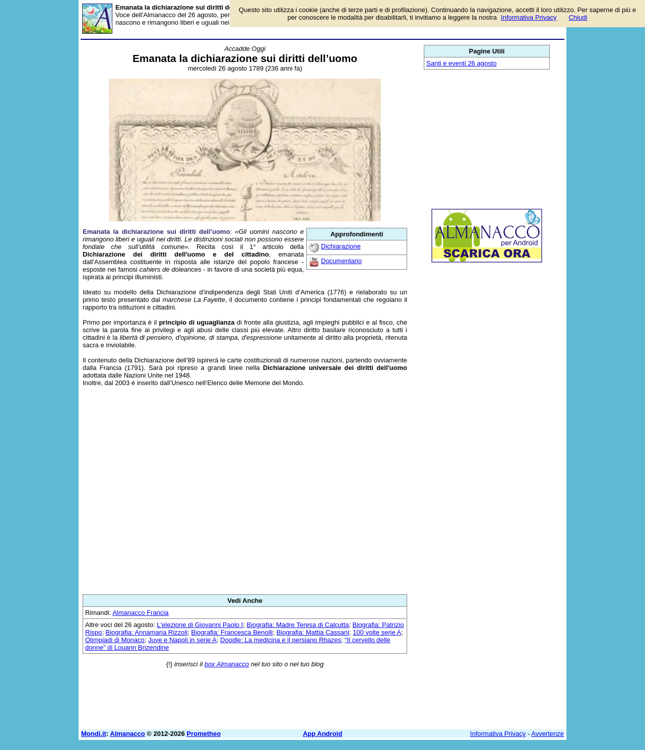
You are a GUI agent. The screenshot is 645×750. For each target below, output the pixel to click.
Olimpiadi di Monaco (115, 640)
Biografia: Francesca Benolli (232, 632)
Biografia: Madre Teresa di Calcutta (297, 625)
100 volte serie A (377, 632)
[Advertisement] (245, 490)
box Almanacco (227, 664)
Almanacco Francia (140, 612)
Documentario (341, 261)
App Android (322, 733)
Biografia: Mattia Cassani (312, 632)
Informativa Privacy (498, 733)
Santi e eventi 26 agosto (461, 63)
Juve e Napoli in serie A (182, 640)
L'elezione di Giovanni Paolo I (200, 625)
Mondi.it (93, 733)
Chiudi (578, 17)
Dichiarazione (341, 246)
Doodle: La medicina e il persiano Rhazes (280, 640)
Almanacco (127, 733)
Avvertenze (547, 733)
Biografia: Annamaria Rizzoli (146, 632)
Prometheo (203, 733)
